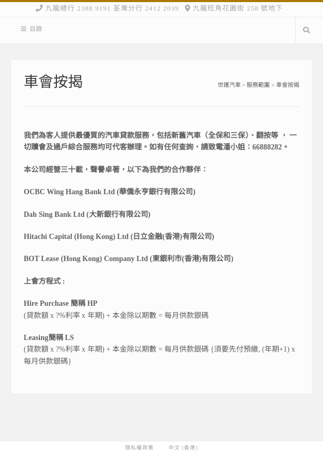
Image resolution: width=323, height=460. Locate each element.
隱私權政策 (139, 448)
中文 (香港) (183, 448)
